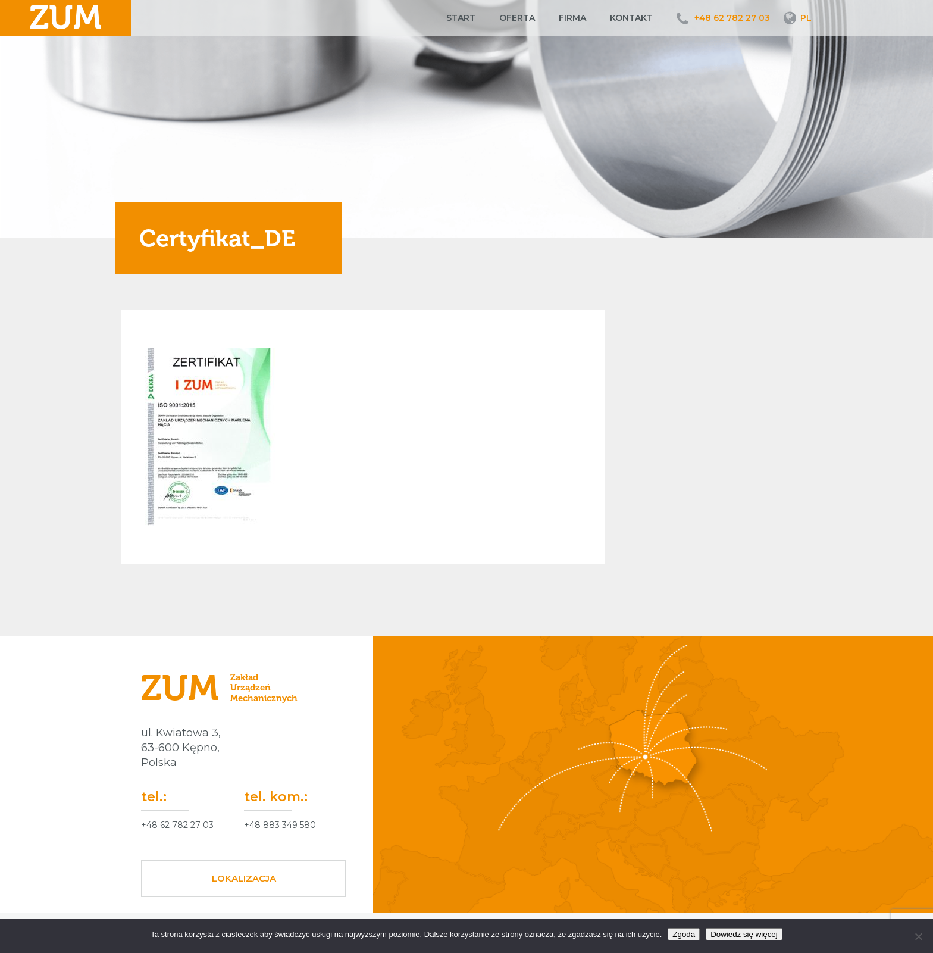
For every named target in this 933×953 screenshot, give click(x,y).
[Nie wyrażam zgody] (918, 936)
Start (460, 18)
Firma (572, 18)
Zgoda (683, 934)
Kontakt (631, 18)
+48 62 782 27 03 (732, 18)
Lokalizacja (244, 878)
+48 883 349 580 (280, 825)
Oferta (517, 18)
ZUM (66, 18)
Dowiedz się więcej (744, 934)
